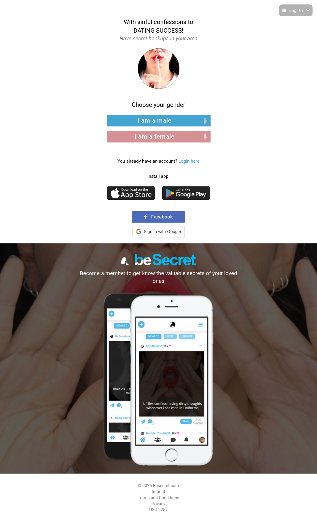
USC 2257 (158, 509)
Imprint (158, 491)
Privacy (158, 503)
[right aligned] (159, 136)
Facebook (158, 217)
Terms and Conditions (158, 497)
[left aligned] (159, 120)
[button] (158, 231)
